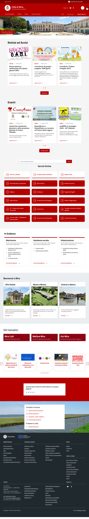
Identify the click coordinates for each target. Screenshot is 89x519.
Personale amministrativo (9, 457)
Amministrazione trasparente (52, 486)
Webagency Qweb (81, 510)
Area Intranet (48, 504)
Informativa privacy (50, 491)
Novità (19, 14)
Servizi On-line (70, 14)
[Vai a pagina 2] (45, 145)
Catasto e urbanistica (29, 457)
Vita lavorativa (48, 460)
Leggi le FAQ (27, 486)
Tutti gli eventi (44, 150)
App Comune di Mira (71, 474)
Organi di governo (7, 446)
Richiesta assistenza (29, 493)
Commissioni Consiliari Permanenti (11, 462)
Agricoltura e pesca (29, 446)
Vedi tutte (44, 93)
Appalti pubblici (28, 453)
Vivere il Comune (36, 14)
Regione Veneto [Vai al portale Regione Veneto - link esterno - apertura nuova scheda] (8, 1)
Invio (69, 161)
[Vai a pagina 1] (43, 145)
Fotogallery (69, 465)
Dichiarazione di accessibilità (52, 498)
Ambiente (26, 448)
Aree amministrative (8, 448)
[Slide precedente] (1, 363)
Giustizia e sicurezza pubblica (52, 446)
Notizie (11, 63)
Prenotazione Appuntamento (31, 488)
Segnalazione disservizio (30, 491)
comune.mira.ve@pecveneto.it (13, 498)
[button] (87, 9)
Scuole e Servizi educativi (72, 469)
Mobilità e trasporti (50, 451)
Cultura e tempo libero (29, 460)
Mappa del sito (27, 498)
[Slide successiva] (87, 363)
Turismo (47, 457)
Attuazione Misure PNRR (51, 502)
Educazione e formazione (30, 462)
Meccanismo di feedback (51, 500)
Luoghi (68, 476)
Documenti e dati (7, 460)
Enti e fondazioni (7, 453)
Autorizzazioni (27, 455)
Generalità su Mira (70, 467)
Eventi (11, 123)
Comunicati (69, 448)
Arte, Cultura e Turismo (72, 460)
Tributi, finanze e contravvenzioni (53, 455)
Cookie (47, 493)
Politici (5, 455)
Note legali (48, 495)
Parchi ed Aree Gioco (71, 462)
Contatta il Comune (29, 495)
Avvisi (61, 63)
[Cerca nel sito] (82, 8)
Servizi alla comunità (71, 471)
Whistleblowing (49, 488)
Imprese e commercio (50, 448)
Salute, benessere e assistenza (52, 453)
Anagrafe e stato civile (29, 451)
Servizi (26, 14)
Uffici (63, 14)
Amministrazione (9, 14)
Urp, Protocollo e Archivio (9, 496)
